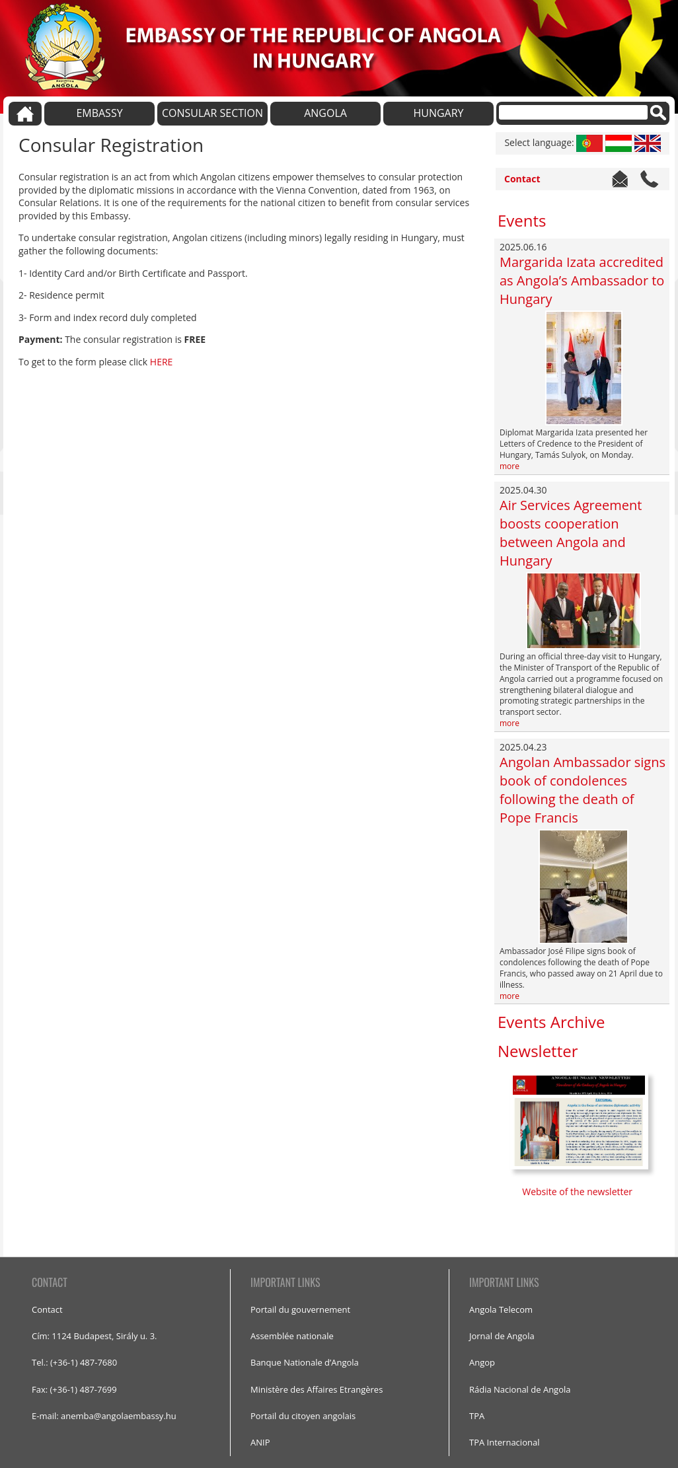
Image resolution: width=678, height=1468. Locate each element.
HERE (161, 361)
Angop (482, 1362)
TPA (476, 1416)
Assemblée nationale (292, 1336)
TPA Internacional (504, 1442)
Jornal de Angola (502, 1336)
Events (522, 220)
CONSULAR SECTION (212, 113)
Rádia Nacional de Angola (520, 1389)
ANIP (260, 1442)
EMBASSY (99, 113)
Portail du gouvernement (300, 1309)
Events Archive (551, 1022)
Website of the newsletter (578, 1191)
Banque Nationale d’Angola (304, 1362)
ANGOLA (325, 113)
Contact (522, 178)
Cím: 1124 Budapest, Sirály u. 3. (94, 1336)
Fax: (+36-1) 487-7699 (74, 1389)
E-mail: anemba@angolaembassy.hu (104, 1416)
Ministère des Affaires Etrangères (316, 1389)
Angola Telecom (501, 1309)
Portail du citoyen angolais (303, 1416)
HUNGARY (438, 113)
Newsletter (538, 1051)
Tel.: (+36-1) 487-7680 (74, 1362)
